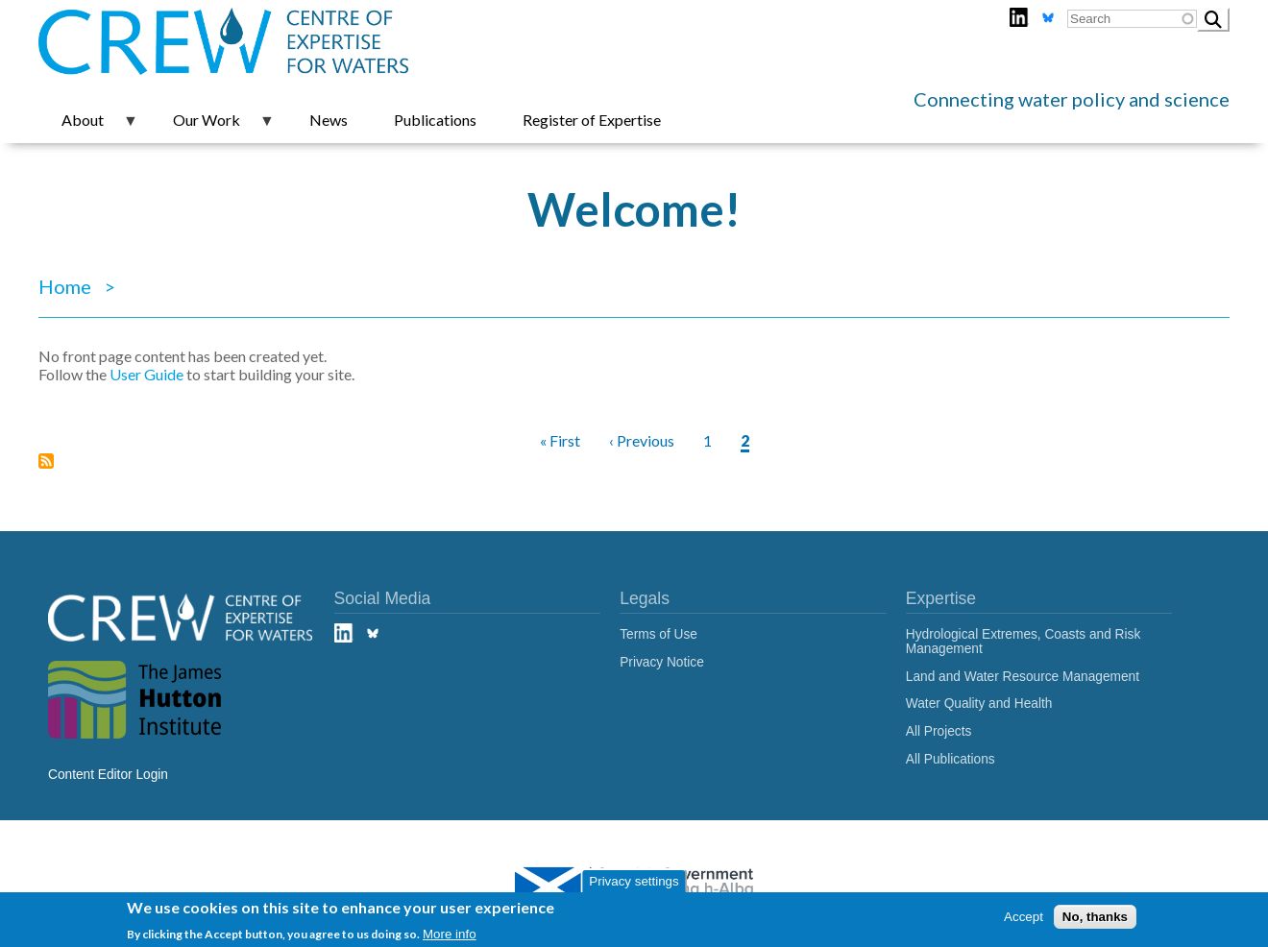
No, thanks (1095, 917)
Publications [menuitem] (435, 119)
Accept (1023, 917)
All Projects (939, 731)
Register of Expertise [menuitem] (592, 119)
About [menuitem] (88, 126)
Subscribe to (46, 468)
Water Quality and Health (979, 703)
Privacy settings (633, 881)
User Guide (146, 374)
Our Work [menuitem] (212, 126)
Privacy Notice (662, 662)
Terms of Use (658, 634)
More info (449, 934)
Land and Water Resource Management (1022, 676)
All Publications (950, 759)
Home (64, 286)
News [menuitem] (328, 119)
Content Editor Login (108, 774)
